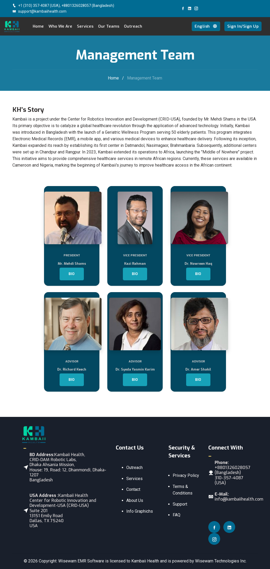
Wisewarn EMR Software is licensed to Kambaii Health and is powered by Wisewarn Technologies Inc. (152, 560)
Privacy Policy (186, 475)
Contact (133, 489)
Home (38, 26)
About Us (134, 500)
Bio (72, 274)
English (206, 26)
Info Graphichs (139, 511)
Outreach (133, 26)
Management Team (144, 78)
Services (134, 478)
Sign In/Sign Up (243, 26)
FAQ (176, 514)
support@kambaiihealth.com (39, 11)
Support (180, 504)
